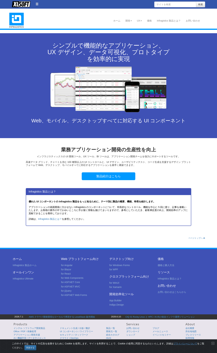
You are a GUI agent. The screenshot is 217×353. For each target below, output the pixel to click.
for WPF (113, 269)
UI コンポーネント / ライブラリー (76, 331)
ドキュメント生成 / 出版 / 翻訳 (75, 328)
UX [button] (139, 20)
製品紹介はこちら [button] (108, 176)
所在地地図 (190, 331)
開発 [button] (128, 20)
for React (66, 273)
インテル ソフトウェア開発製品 (29, 328)
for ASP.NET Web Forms (74, 295)
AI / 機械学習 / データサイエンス (30, 338)
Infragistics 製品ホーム (25, 265)
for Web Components (72, 278)
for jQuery (66, 290)
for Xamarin (115, 287)
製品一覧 (110, 328)
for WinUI (114, 282)
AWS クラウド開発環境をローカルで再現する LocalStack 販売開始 (62, 317)
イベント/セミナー (162, 335)
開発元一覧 (111, 331)
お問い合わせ (193, 20)
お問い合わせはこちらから (172, 292)
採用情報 (189, 338)
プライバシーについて (185, 347)
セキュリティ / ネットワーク (74, 335)
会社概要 (189, 328)
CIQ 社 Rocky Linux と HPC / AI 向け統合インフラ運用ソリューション (160, 317)
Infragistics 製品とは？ (169, 20)
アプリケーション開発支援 (27, 335)
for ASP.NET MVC (70, 286)
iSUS (108, 338)
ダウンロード (133, 331)
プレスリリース (193, 335)
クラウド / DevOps (69, 338)
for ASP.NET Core (70, 282)
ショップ (130, 335)
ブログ (156, 328)
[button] (37, 4)
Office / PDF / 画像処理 (25, 331)
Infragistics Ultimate (23, 278)
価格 (149, 20)
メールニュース (160, 331)
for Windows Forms (119, 265)
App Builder (115, 300)
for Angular (67, 265)
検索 (200, 4)
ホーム (116, 20)
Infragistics (16, 20)
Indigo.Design (116, 304)
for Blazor (66, 269)
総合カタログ (112, 335)
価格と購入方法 (166, 265)
